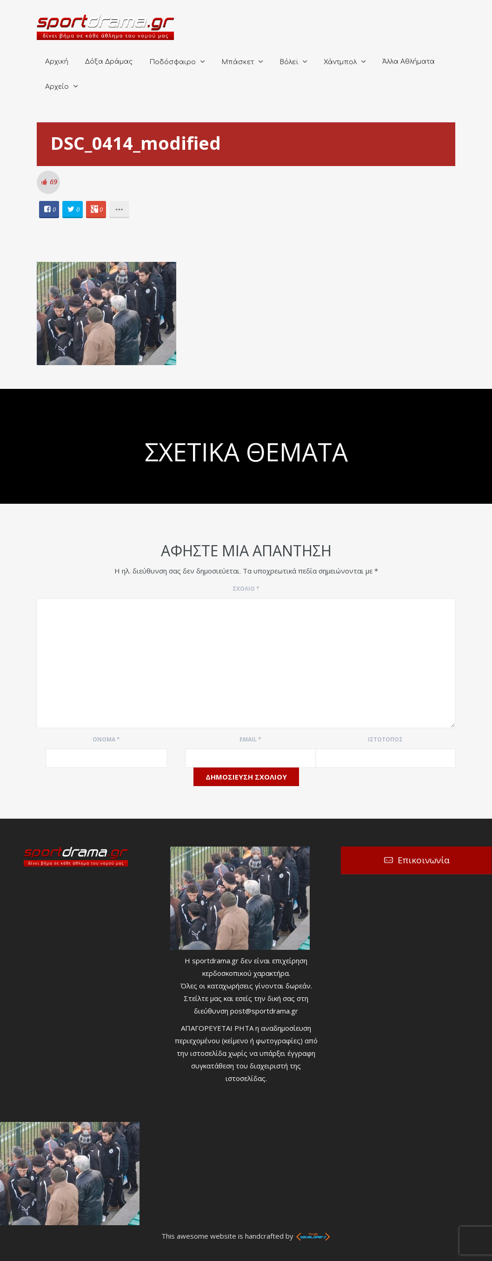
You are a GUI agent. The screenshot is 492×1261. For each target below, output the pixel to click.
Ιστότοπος (385, 739)
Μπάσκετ (237, 62)
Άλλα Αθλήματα (408, 61)
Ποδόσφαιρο (172, 62)
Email (250, 739)
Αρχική (56, 61)
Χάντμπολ (340, 62)
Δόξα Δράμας (109, 61)
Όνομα (106, 739)
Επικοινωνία (424, 860)
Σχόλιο (246, 589)
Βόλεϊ (288, 62)
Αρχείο (57, 86)
